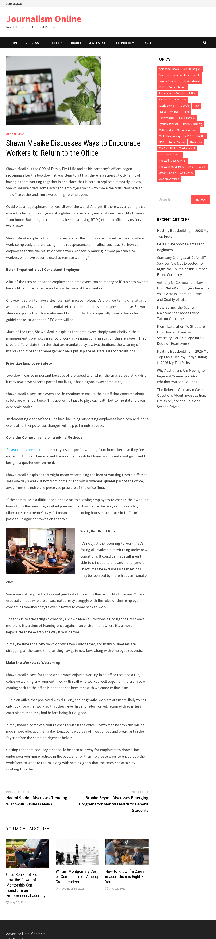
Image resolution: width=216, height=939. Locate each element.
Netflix (201, 136)
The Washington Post (171, 167)
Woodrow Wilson (169, 179)
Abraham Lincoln (169, 69)
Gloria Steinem (167, 105)
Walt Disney (186, 173)
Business (32, 43)
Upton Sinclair (167, 173)
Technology (124, 43)
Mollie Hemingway (169, 136)
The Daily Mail (167, 148)
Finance (75, 43)
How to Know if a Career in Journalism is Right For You (126, 876)
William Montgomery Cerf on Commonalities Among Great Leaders (77, 876)
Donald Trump (177, 87)
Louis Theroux (187, 118)
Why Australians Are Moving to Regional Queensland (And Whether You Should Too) (181, 376)
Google (185, 105)
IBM (187, 112)
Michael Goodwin (187, 130)
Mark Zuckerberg (192, 124)
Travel (146, 43)
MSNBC (189, 136)
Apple (196, 75)
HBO (196, 105)
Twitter (201, 167)
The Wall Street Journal (172, 160)
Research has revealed (23, 449)
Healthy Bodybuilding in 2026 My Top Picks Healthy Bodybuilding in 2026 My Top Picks (182, 357)
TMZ (190, 167)
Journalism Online (44, 18)
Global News (15, 134)
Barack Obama (168, 81)
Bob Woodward (190, 81)
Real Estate (97, 43)
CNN (161, 87)
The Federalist (187, 148)
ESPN (192, 93)
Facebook (165, 99)
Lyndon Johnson (169, 124)
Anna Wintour (181, 75)
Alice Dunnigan (191, 69)
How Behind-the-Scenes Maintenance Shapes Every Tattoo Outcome (178, 313)
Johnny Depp (167, 118)
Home (13, 43)
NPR (161, 142)
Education (54, 43)
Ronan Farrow (177, 142)
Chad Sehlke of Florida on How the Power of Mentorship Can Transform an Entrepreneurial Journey (27, 885)
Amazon (164, 75)
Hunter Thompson (169, 112)
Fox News (180, 99)
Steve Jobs (196, 142)
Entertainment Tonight (172, 93)
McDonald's (166, 130)
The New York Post (170, 154)
